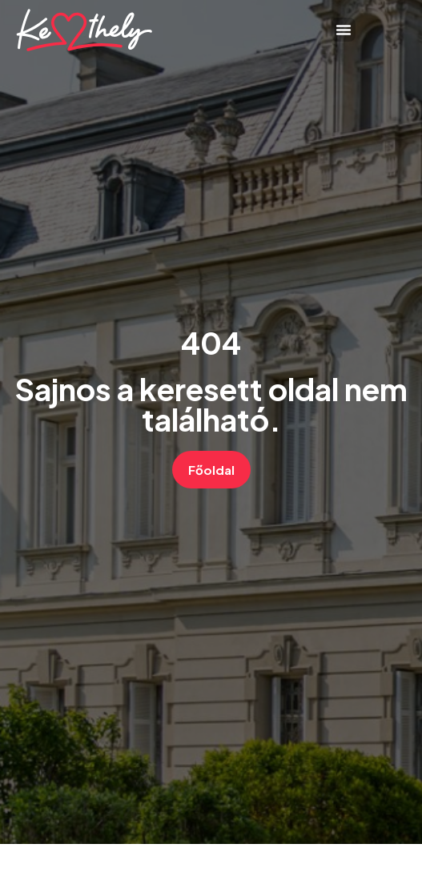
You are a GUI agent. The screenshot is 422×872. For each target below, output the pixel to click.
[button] (344, 30)
